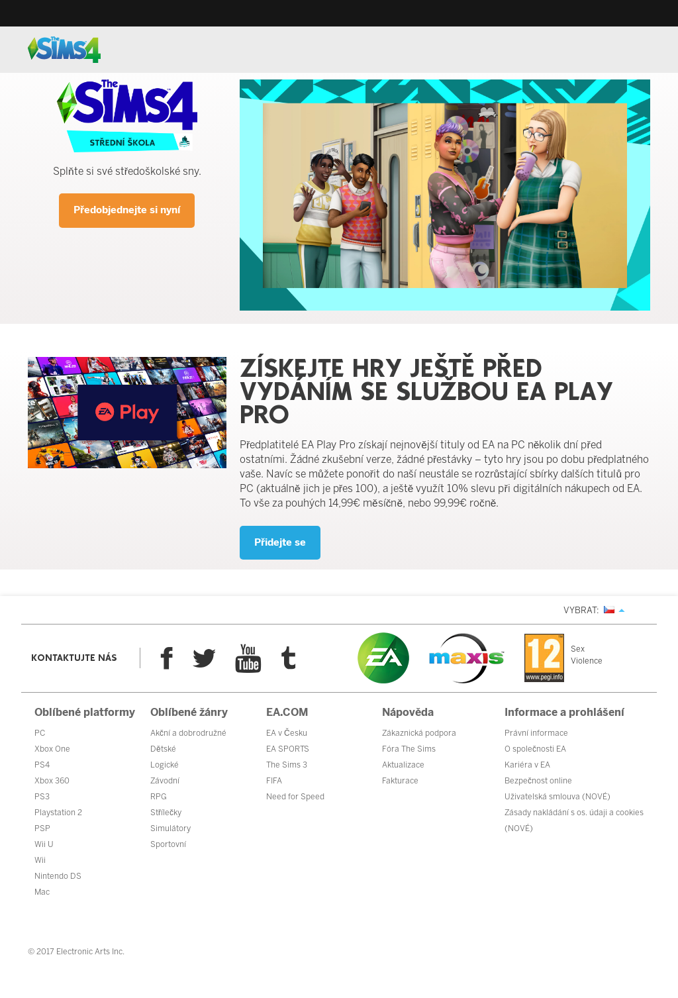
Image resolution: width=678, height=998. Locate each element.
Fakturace (400, 780)
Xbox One (52, 749)
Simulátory (170, 828)
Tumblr (288, 658)
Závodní (164, 780)
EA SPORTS (287, 749)
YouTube (248, 658)
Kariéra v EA (527, 765)
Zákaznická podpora (419, 733)
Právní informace (536, 733)
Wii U (44, 844)
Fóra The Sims (409, 749)
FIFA (274, 780)
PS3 (42, 796)
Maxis (467, 658)
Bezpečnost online (538, 780)
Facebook (166, 658)
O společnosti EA (535, 749)
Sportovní (168, 844)
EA (383, 657)
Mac (42, 892)
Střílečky (165, 812)
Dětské (163, 749)
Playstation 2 (58, 812)
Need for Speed (295, 796)
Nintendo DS (57, 876)
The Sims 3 (286, 765)
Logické (164, 765)
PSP (42, 828)
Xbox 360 (52, 780)
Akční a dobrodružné (188, 733)
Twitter (204, 658)
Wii (40, 860)
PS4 (42, 765)
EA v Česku (286, 733)
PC (39, 733)
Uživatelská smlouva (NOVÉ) (557, 796)
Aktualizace (403, 765)
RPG (158, 796)
